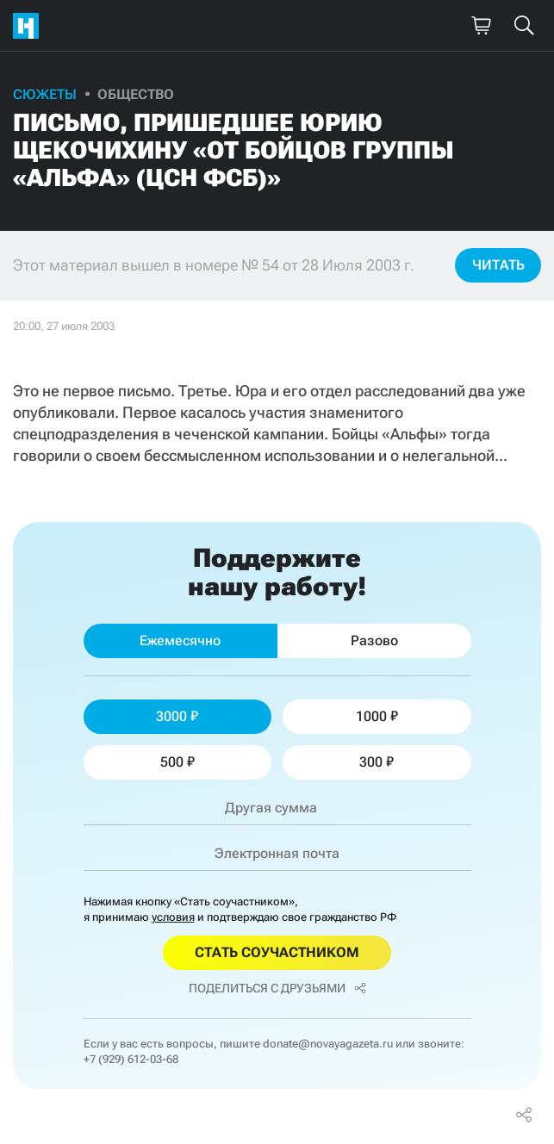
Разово (374, 640)
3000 (177, 716)
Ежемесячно (180, 640)
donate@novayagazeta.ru (328, 1043)
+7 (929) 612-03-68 (131, 1059)
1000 (377, 716)
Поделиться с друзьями (277, 988)
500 (177, 762)
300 (376, 762)
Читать (498, 265)
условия (173, 917)
